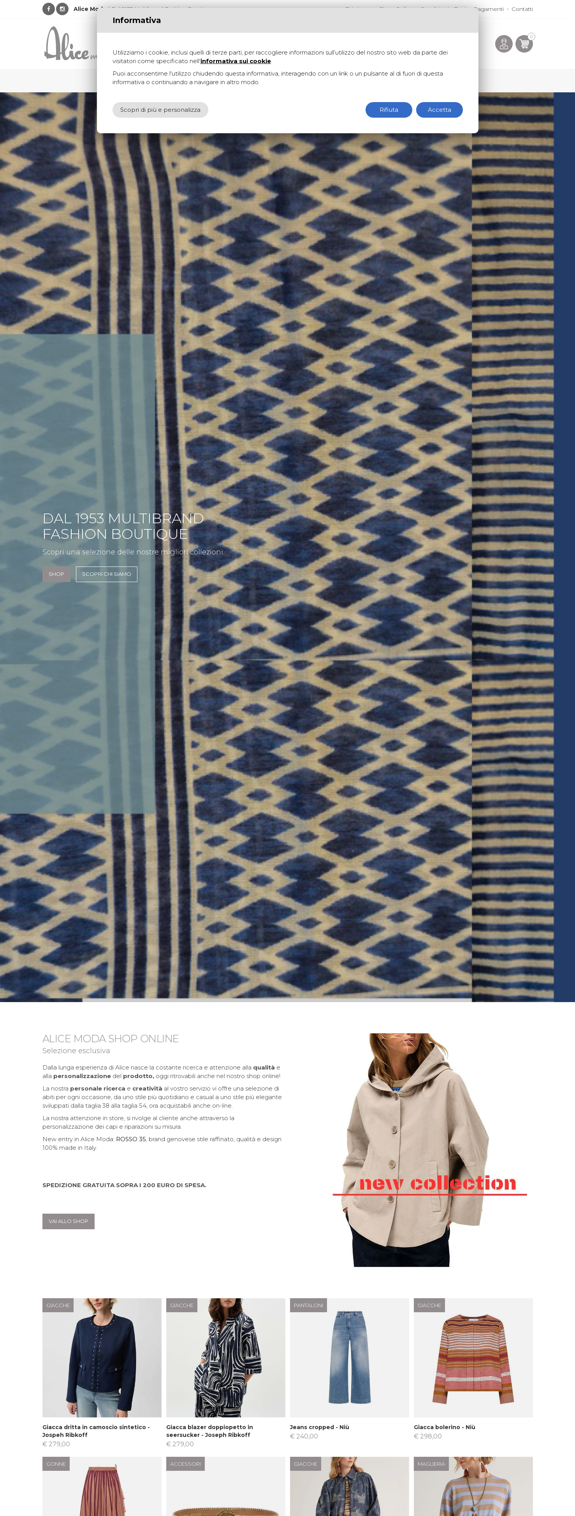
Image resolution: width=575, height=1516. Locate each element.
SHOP (56, 574)
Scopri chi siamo (106, 574)
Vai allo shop (68, 1221)
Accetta (439, 109)
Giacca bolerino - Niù (444, 1427)
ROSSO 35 (131, 1139)
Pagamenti (488, 8)
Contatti (522, 8)
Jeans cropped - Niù (319, 1427)
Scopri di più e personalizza (160, 109)
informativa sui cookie (235, 61)
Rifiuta (389, 109)
